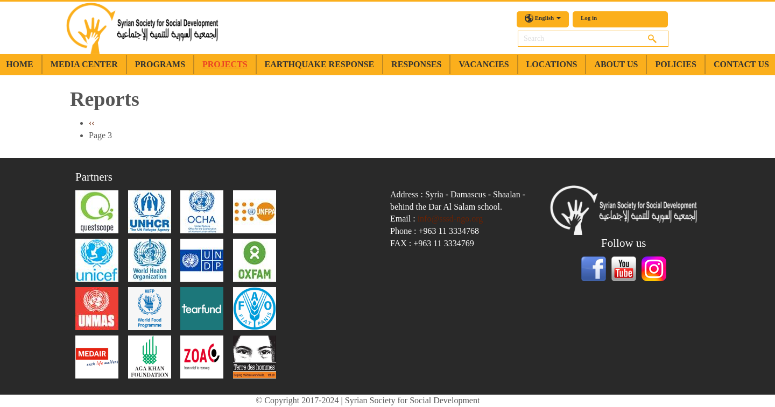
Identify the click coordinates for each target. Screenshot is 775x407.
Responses (416, 64)
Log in (589, 18)
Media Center (84, 64)
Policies (675, 64)
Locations (551, 64)
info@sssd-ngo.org (450, 218)
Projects (225, 64)
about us (616, 64)
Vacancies (484, 64)
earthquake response (319, 64)
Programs (160, 64)
